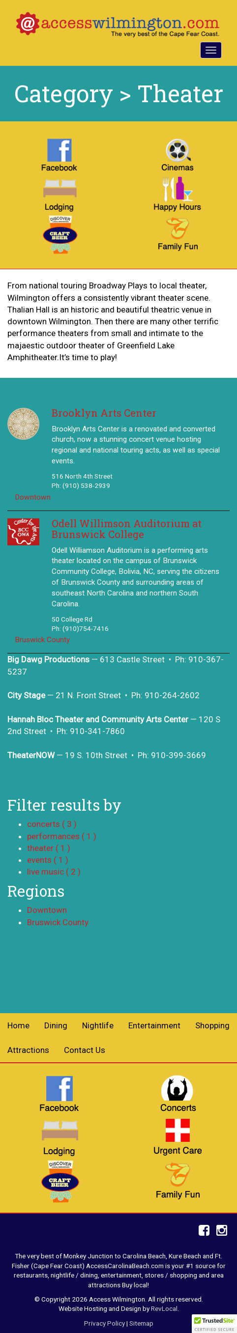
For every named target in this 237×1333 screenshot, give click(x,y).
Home (18, 1025)
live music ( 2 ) (54, 872)
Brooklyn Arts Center (104, 413)
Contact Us (84, 1050)
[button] (214, 1323)
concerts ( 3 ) (52, 824)
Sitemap (141, 1323)
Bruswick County (42, 639)
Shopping (212, 1025)
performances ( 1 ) (61, 836)
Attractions (28, 1050)
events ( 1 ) (47, 860)
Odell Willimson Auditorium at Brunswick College (127, 529)
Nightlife (98, 1025)
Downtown (33, 497)
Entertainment (154, 1025)
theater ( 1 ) (48, 848)
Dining (55, 1025)
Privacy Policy (104, 1323)
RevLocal (164, 1308)
